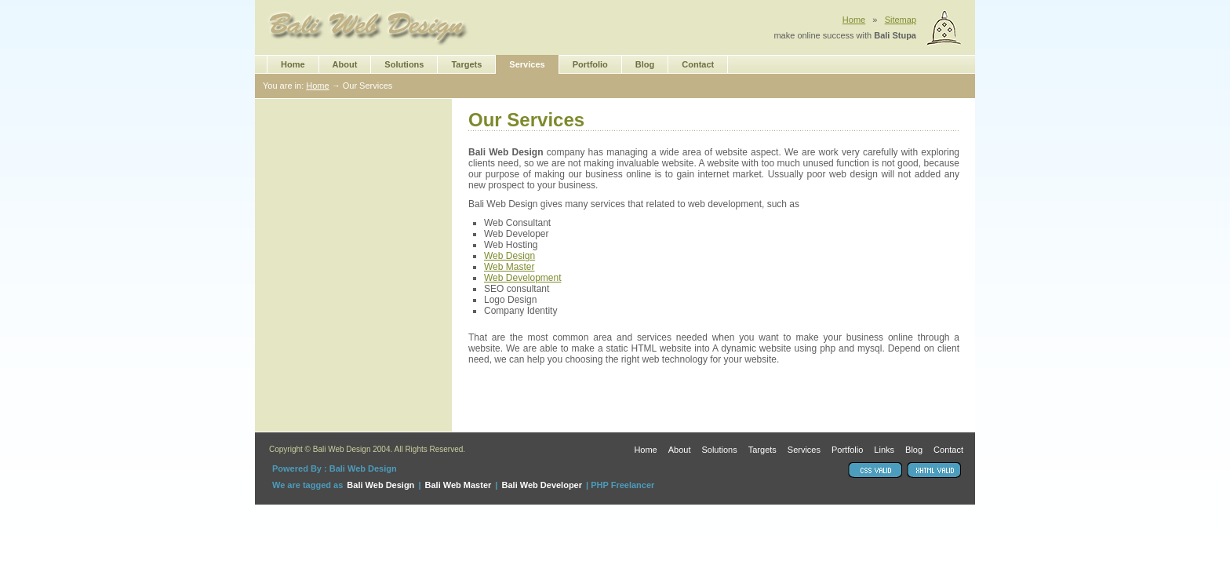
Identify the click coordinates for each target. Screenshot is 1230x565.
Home (853, 19)
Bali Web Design (380, 485)
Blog (644, 64)
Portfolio (590, 64)
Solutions (404, 64)
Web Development (523, 277)
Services (526, 64)
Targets (466, 64)
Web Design (509, 255)
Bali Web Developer (542, 485)
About (345, 64)
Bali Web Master (458, 485)
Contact (698, 64)
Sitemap (900, 19)
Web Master (509, 266)
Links (884, 450)
